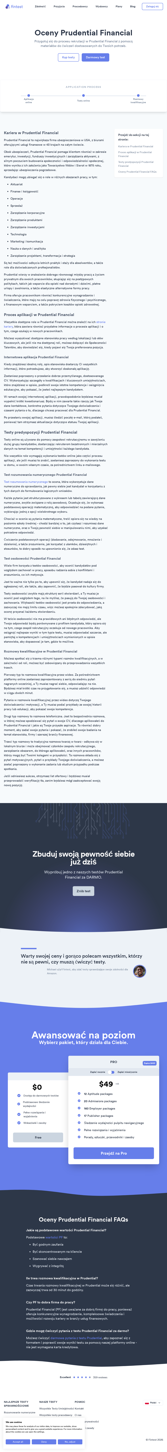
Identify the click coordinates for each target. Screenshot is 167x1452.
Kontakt (79, 1408)
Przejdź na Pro (114, 1153)
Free (38, 1137)
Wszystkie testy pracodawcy (55, 1415)
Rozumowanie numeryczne (19, 1412)
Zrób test (83, 891)
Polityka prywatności (87, 1421)
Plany (119, 6)
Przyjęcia (59, 6)
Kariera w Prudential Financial (135, 146)
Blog (132, 6)
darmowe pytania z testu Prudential (76, 1338)
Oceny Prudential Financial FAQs (137, 171)
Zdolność (40, 6)
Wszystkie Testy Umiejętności (56, 1408)
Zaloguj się (152, 6)
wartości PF (54, 1237)
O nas (78, 1415)
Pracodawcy (80, 6)
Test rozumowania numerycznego (26, 482)
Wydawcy (102, 6)
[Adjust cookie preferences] (70, 1441)
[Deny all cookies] (44, 1441)
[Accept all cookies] (18, 1441)
